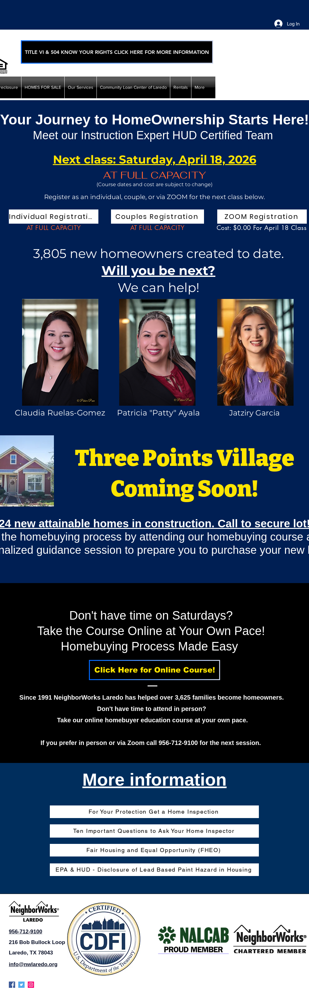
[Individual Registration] (53, 216)
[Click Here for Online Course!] (154, 670)
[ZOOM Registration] (262, 216)
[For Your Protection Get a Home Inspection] (154, 811)
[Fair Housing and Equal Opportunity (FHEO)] (154, 850)
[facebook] (12, 985)
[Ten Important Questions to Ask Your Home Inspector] (154, 831)
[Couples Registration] (157, 216)
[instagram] (31, 985)
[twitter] (21, 985)
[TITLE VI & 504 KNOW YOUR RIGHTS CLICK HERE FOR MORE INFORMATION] (117, 52)
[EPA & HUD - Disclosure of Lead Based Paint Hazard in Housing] (154, 869)
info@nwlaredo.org (33, 964)
